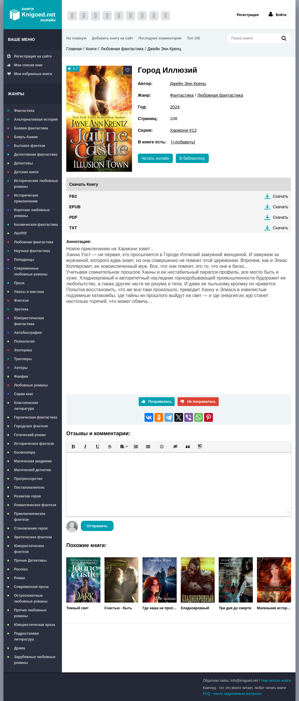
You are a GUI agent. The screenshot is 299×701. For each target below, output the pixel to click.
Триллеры (23, 359)
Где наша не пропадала (159, 608)
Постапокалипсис (29, 487)
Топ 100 (193, 38)
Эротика (21, 309)
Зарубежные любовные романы (34, 660)
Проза (19, 283)
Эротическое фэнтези (33, 537)
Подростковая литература (26, 636)
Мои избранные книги (29, 74)
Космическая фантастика (36, 225)
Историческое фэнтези (34, 444)
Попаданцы (24, 260)
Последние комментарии (160, 38)
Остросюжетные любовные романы (31, 598)
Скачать (280, 196)
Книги (91, 48)
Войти (277, 14)
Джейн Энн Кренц (164, 48)
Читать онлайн (155, 158)
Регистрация (248, 15)
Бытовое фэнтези (29, 146)
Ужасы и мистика (29, 292)
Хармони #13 (183, 130)
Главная (74, 48)
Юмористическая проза (34, 625)
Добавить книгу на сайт (112, 38)
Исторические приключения (26, 198)
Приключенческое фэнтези (30, 517)
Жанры (16, 93)
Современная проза (31, 587)
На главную (76, 38)
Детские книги (26, 172)
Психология (24, 341)
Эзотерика (23, 350)
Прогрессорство (28, 479)
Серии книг (23, 394)
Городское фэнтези (31, 426)
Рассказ (21, 569)
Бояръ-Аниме (26, 137)
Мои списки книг (25, 65)
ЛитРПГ (20, 233)
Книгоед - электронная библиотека (33, 14)
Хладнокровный (195, 608)
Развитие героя (27, 496)
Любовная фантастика (33, 242)
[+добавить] (183, 141)
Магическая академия (33, 461)
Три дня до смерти (235, 608)
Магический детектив (32, 470)
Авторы (21, 368)
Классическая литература (26, 406)
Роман (19, 578)
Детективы (23, 163)
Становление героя (31, 528)
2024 (175, 106)
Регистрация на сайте (29, 56)
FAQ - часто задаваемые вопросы (232, 694)
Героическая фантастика (35, 417)
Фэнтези (21, 301)
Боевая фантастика (31, 128)
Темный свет (77, 608)
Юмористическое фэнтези (29, 549)
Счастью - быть (118, 608)
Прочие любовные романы (30, 613)
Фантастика (24, 111)
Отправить (97, 526)
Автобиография (28, 333)
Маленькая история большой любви (274, 608)
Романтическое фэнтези (35, 505)
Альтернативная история (36, 119)
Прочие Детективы (30, 560)
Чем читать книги (276, 681)
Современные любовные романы (31, 271)
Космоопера (24, 452)
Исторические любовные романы (36, 184)
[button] (73, 446)
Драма (19, 648)
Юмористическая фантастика (29, 321)
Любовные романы (31, 385)
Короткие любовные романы (32, 213)
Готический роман (30, 435)
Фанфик (21, 376)
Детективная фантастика (35, 154)
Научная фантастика (32, 251)
